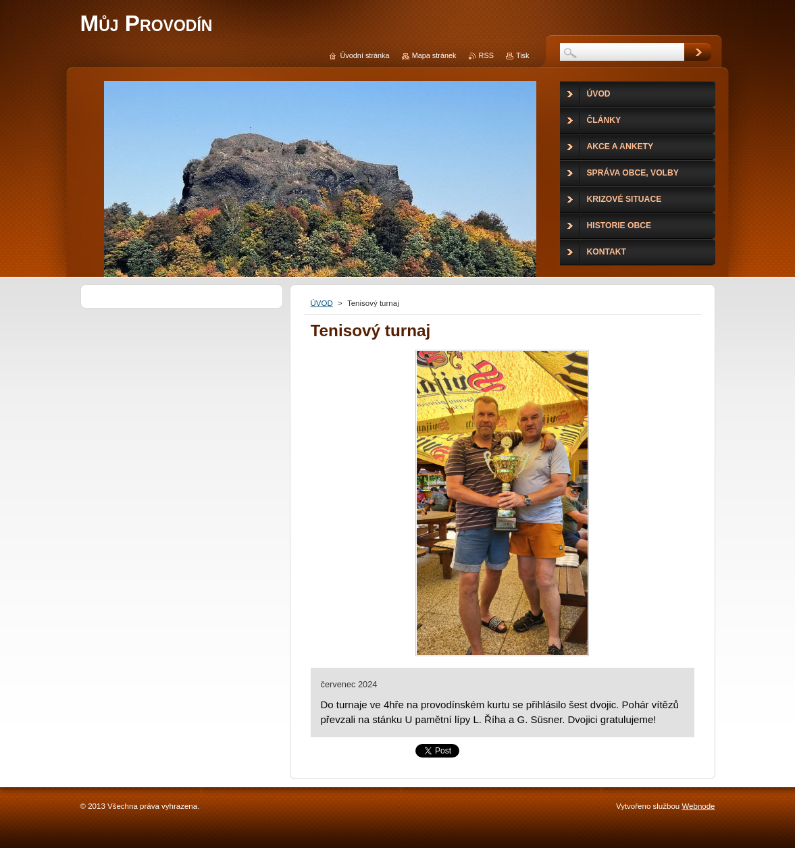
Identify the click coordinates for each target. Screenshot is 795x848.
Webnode (698, 806)
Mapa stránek (434, 55)
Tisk (523, 55)
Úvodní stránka (364, 55)
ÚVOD (322, 303)
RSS (486, 55)
